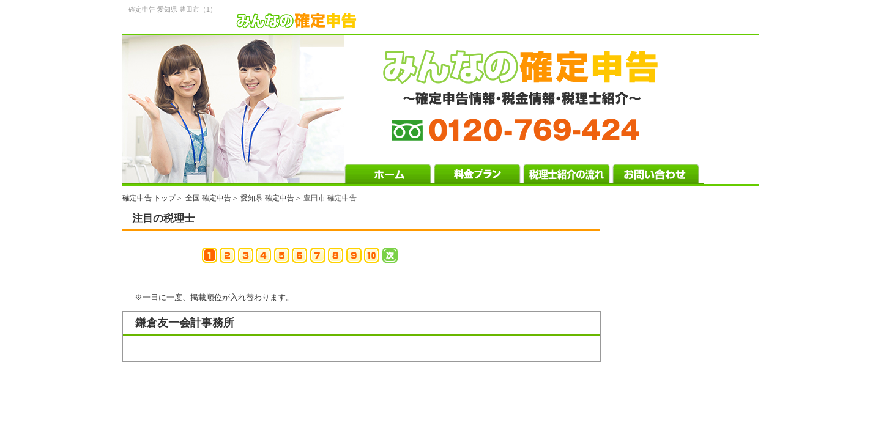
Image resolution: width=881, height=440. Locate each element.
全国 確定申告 (208, 198)
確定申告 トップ (149, 198)
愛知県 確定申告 (267, 198)
